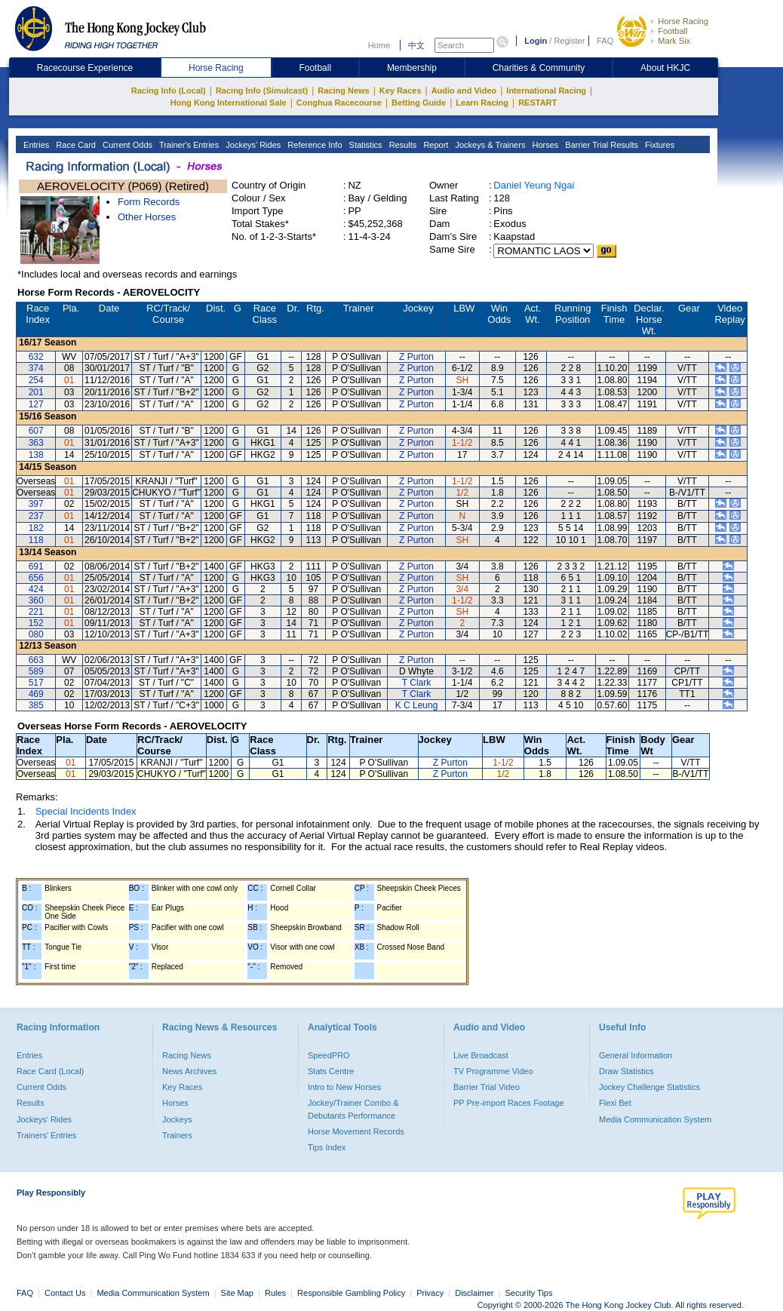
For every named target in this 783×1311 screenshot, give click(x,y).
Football (672, 30)
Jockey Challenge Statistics (649, 1086)
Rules (276, 1292)
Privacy (430, 1292)
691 (36, 566)
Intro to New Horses (344, 1086)
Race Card (75, 144)
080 (36, 634)
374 (36, 368)
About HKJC (665, 68)
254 (36, 380)
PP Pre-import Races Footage (508, 1102)
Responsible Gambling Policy (351, 1292)
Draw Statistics (626, 1071)
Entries (35, 144)
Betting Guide (419, 102)
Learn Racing (482, 102)
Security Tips (529, 1292)
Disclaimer (474, 1292)
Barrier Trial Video (486, 1086)
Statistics (364, 144)
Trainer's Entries (188, 144)
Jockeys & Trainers (489, 144)
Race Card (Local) (50, 1071)
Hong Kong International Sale (228, 102)
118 (36, 540)
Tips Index (326, 1147)
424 (36, 589)
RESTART (537, 102)
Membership (412, 68)
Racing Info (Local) (168, 90)
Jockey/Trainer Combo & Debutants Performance (353, 1108)
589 (36, 671)
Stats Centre (331, 1071)
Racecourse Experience (85, 68)
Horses (544, 144)
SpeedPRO (329, 1055)
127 (36, 404)
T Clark (416, 682)
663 (36, 660)
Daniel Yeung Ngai (533, 185)
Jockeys (177, 1119)
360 (36, 600)
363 (36, 443)
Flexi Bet (615, 1102)
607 (36, 430)
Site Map (237, 1292)
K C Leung (416, 705)
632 (36, 357)
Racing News (343, 90)
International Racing (546, 90)
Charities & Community (539, 68)
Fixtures (658, 144)
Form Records (149, 201)
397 (36, 504)
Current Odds (126, 144)
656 (36, 578)
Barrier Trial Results (600, 144)
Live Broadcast (480, 1055)
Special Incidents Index (86, 811)
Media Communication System (655, 1119)
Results (402, 144)
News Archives (189, 1071)
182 (36, 528)
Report (434, 144)
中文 (416, 45)
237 (36, 516)
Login (535, 40)
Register (569, 40)
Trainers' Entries (46, 1135)
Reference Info (313, 144)
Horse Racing (683, 21)
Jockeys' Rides (252, 144)
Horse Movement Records (356, 1131)
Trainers (177, 1135)
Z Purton (416, 357)
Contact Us (65, 1292)
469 (36, 694)
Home (379, 45)
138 (36, 455)
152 (36, 623)
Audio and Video (464, 90)
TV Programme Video (493, 1071)
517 (36, 682)
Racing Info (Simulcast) (262, 90)
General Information (635, 1055)
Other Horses (147, 217)
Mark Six (674, 40)
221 (36, 611)
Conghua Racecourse (339, 102)
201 (36, 392)
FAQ (605, 40)
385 (36, 705)
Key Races (400, 90)
